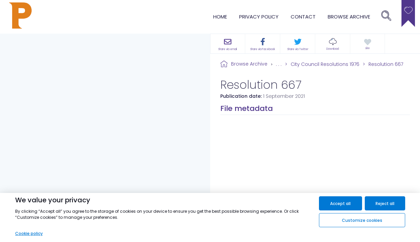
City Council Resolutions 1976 (325, 64)
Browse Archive (249, 64)
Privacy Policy (259, 16)
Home (220, 16)
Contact (303, 16)
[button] (333, 43)
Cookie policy (29, 233)
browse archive (349, 16)
